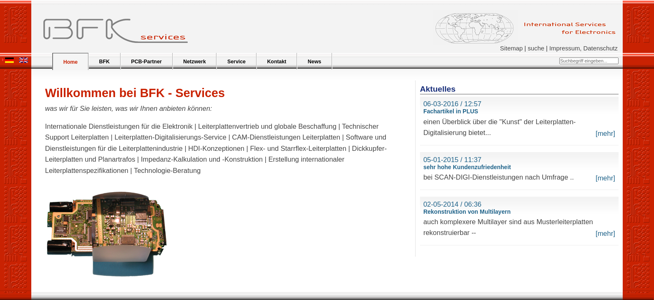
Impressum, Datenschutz (583, 48)
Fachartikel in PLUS (450, 111)
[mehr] (605, 133)
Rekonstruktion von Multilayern (467, 211)
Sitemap (511, 48)
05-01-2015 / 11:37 (452, 159)
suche (536, 48)
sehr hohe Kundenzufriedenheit (467, 167)
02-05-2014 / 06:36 (452, 204)
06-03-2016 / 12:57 (452, 104)
